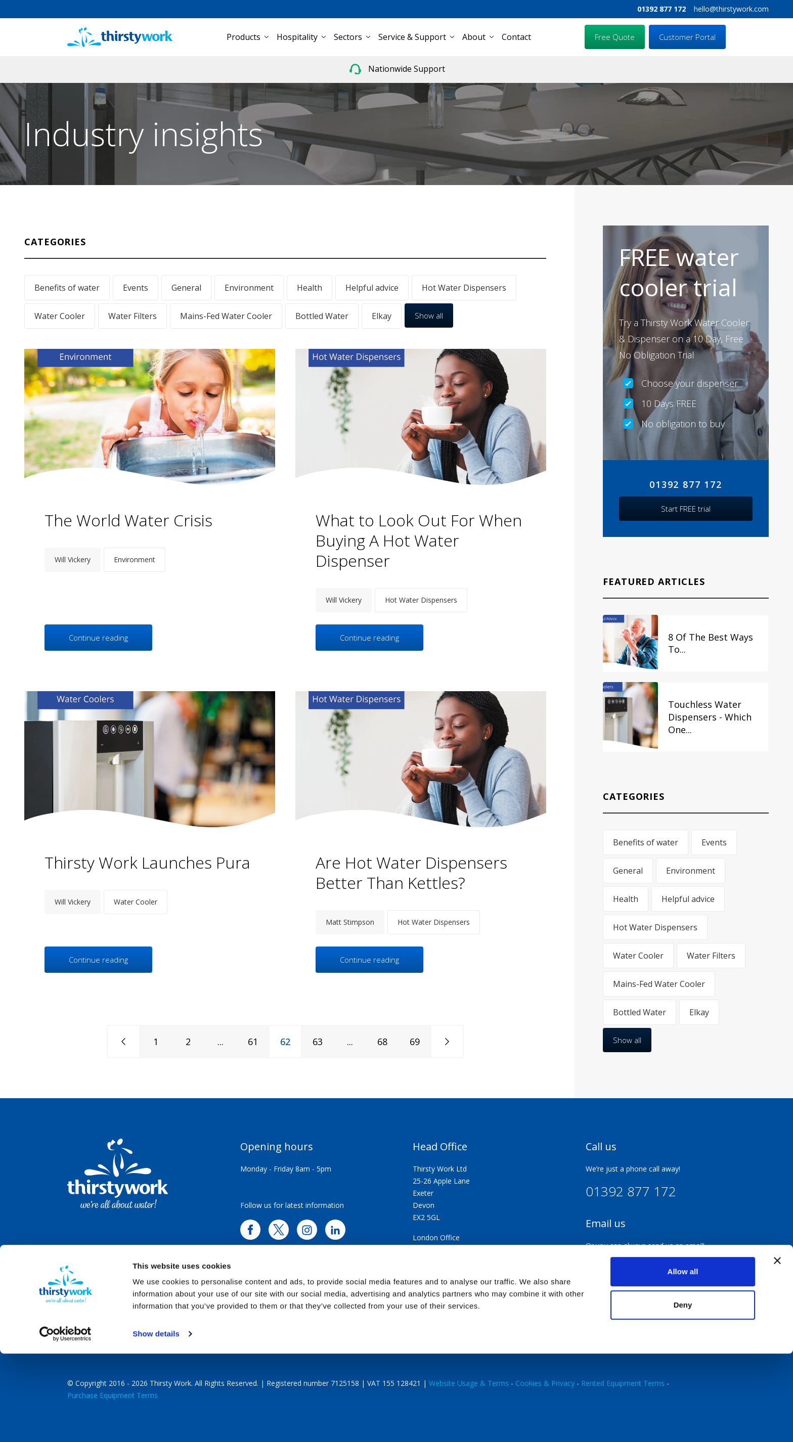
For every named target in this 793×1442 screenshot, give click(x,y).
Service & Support (412, 36)
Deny (683, 1392)
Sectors (348, 36)
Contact (516, 36)
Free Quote (615, 37)
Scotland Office (438, 1322)
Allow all (683, 1360)
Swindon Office (437, 1249)
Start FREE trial (686, 509)
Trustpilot (601, 1298)
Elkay (381, 316)
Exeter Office (434, 1274)
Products (243, 36)
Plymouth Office (439, 1286)
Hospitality (297, 36)
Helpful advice (372, 287)
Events (135, 287)
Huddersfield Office (444, 1310)
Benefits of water (67, 287)
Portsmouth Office (443, 1262)
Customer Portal (687, 37)
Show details (156, 1422)
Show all (429, 315)
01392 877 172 (661, 9)
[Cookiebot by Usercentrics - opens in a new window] (65, 1422)
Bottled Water (321, 316)
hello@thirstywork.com (731, 9)
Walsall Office (435, 1298)
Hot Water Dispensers (464, 287)
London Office (436, 1237)
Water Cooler (59, 316)
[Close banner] (777, 1349)
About (474, 36)
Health (309, 287)
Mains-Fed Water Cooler (226, 316)
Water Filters (132, 316)
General (186, 287)
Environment (249, 287)
